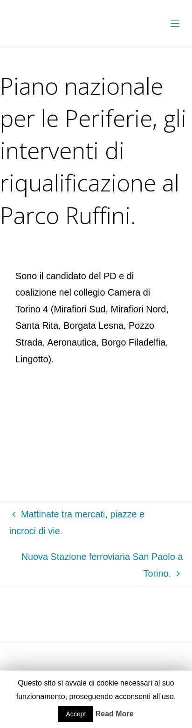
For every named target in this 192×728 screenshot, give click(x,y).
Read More (115, 714)
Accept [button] (76, 714)
